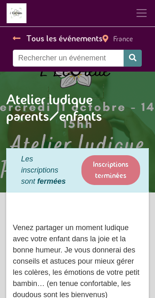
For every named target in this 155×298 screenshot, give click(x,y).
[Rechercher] (133, 58)
